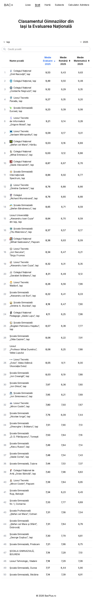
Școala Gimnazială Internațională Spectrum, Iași (21, 175)
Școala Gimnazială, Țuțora (23, 463)
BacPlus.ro (50, 595)
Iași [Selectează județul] (6, 42)
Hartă (47, 4)
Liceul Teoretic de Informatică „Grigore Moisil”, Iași (20, 121)
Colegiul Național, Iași (23, 81)
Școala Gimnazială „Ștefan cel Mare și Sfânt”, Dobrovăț (23, 524)
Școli (37, 4)
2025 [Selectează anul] (84, 42)
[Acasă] (9, 5)
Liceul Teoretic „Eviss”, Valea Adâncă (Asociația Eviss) (21, 362)
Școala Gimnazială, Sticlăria (24, 574)
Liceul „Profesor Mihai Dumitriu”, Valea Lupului (23, 349)
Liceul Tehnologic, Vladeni (23, 561)
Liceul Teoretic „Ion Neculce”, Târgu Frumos (19, 252)
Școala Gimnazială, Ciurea (23, 567)
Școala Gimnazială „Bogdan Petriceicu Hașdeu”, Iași (25, 326)
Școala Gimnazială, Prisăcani (25, 544)
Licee (28, 4)
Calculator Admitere (78, 4)
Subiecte (59, 4)
